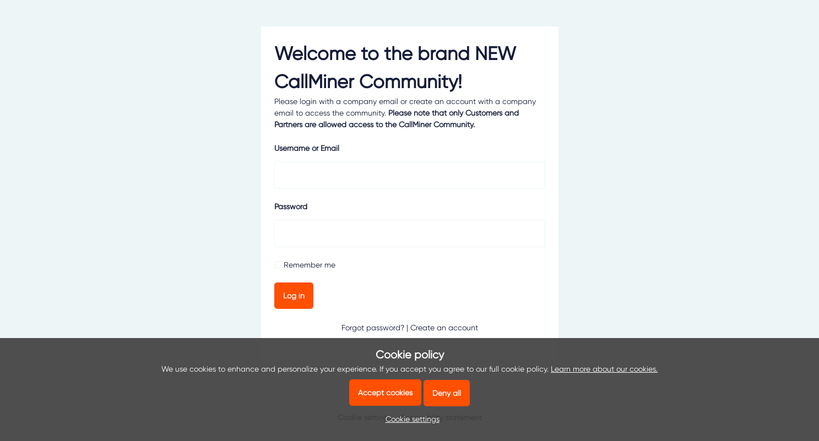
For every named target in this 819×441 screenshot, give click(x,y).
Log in (294, 295)
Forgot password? (372, 327)
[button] (410, 419)
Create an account (444, 327)
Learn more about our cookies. (604, 368)
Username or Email (306, 148)
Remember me (309, 264)
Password (290, 206)
